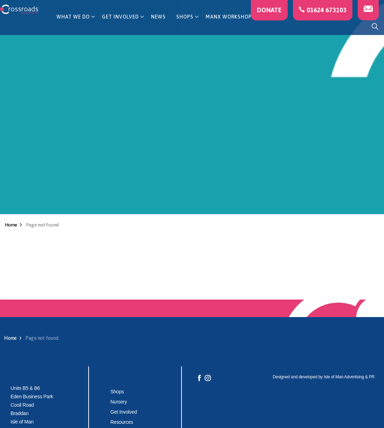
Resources (121, 422)
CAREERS (273, 26)
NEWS (158, 26)
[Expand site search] (375, 26)
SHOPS (184, 26)
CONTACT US (311, 26)
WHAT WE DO (73, 26)
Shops (117, 391)
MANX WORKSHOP (229, 26)
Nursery (118, 402)
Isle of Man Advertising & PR (349, 376)
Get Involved (123, 412)
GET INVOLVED (120, 26)
